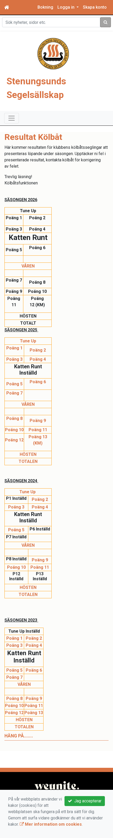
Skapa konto (95, 7)
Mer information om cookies (51, 824)
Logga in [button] (66, 7)
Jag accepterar (84, 800)
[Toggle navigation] (11, 118)
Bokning (45, 7)
